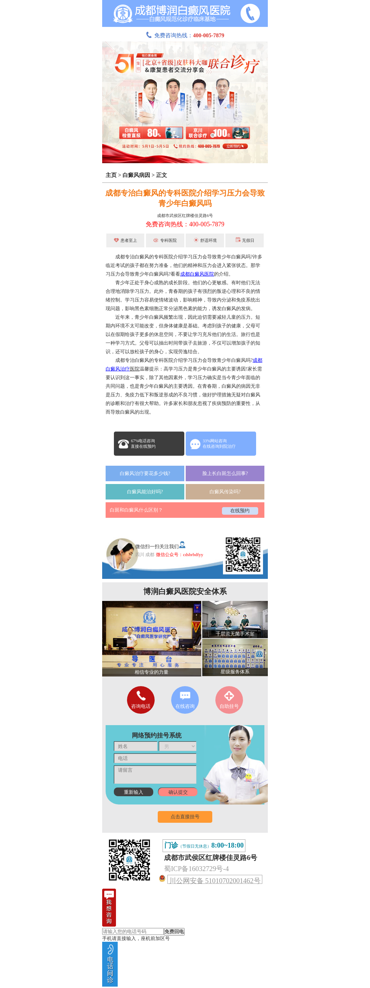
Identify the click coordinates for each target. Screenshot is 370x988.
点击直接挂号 (185, 816)
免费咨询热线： (185, 35)
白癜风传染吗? (225, 491)
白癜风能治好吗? (145, 491)
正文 (161, 175)
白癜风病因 (136, 175)
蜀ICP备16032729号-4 (196, 868)
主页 (111, 175)
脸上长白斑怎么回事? (225, 473)
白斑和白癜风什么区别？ (136, 510)
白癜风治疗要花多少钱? (145, 473)
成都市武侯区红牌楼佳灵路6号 (185, 215)
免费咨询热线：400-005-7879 (185, 224)
